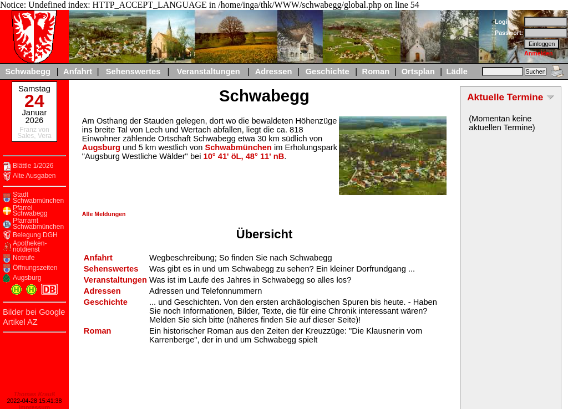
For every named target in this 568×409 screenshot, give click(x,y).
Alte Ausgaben (34, 176)
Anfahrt (77, 71)
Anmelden (538, 53)
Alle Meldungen (104, 214)
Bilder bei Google (34, 312)
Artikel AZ (20, 322)
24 (34, 101)
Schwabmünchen (238, 147)
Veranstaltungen (208, 71)
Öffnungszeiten (35, 268)
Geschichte (327, 71)
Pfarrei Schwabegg (30, 211)
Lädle (457, 71)
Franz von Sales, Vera (34, 133)
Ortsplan (418, 71)
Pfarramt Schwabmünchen (38, 223)
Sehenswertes (133, 71)
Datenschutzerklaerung (34, 404)
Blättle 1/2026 (33, 166)
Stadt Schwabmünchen (38, 197)
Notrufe (23, 258)
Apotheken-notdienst (30, 246)
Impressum (34, 397)
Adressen (273, 71)
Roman (376, 71)
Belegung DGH (35, 235)
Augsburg (27, 278)
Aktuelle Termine (505, 97)
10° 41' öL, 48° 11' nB (244, 156)
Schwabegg (27, 71)
